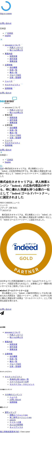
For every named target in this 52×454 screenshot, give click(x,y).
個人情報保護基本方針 (9, 433)
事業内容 (8, 344)
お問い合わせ (15, 402)
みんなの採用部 (16, 426)
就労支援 (13, 59)
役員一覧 (13, 70)
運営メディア (10, 414)
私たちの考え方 (16, 50)
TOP (1, 168)
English (8, 36)
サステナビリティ (12, 143)
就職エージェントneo (19, 417)
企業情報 (8, 356)
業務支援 (13, 61)
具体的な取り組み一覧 (19, 381)
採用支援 (13, 56)
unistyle (13, 422)
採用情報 (8, 145)
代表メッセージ (16, 48)
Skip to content (6, 14)
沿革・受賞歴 (15, 78)
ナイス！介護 (15, 424)
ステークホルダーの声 (19, 384)
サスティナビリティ (13, 379)
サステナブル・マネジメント (22, 386)
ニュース (8, 140)
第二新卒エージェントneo (21, 419)
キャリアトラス (16, 429)
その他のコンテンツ (13, 396)
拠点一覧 (13, 72)
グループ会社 (15, 75)
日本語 (9, 33)
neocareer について (12, 334)
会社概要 (13, 67)
